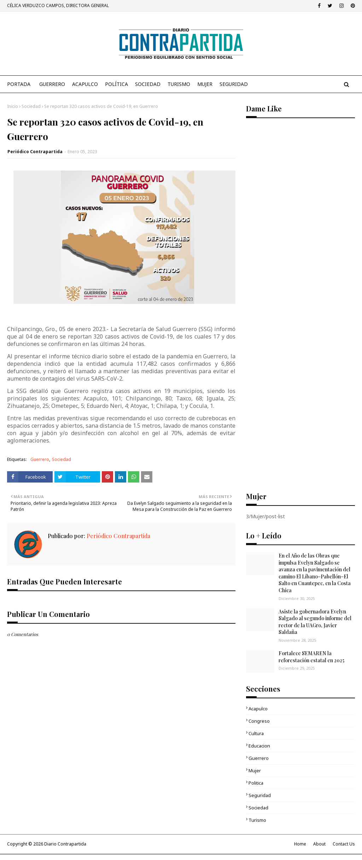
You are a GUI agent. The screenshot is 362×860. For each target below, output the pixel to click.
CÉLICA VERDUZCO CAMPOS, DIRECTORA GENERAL (58, 5)
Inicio (12, 106)
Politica (256, 783)
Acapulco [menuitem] (85, 84)
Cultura (256, 733)
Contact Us (344, 844)
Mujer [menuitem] (204, 84)
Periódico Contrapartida (35, 152)
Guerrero (39, 459)
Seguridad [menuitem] (234, 84)
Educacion (259, 746)
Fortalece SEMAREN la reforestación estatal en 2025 (311, 657)
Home (300, 844)
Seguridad (260, 795)
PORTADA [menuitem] (18, 84)
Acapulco (258, 708)
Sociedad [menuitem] (147, 84)
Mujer (255, 770)
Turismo (257, 820)
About (319, 844)
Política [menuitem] (116, 84)
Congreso (259, 721)
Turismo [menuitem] (179, 84)
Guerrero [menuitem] (52, 84)
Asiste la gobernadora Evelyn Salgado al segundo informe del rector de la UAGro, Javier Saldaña (315, 622)
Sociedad (31, 106)
